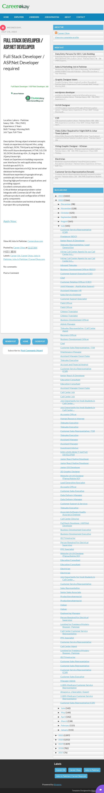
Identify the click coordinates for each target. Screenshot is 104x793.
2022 (60, 200)
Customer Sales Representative (74, 661)
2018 (60, 748)
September (66, 217)
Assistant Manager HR (71, 290)
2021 (60, 735)
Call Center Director (69, 518)
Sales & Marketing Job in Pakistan (71, 66)
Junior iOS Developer (70, 467)
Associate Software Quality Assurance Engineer (73, 513)
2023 (60, 196)
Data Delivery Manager (71, 495)
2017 (60, 752)
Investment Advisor (69, 448)
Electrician (60, 159)
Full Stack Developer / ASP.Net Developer (23, 44)
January (64, 730)
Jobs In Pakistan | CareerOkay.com (28, 259)
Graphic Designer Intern (66, 79)
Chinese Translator (69, 311)
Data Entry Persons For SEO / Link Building (75, 54)
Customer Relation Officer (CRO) (75, 282)
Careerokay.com (35, 241)
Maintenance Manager (71, 352)
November (66, 208)
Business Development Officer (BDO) (77, 269)
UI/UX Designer (62, 105)
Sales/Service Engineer (70, 294)
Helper (63, 605)
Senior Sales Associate (70, 592)
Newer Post (10, 341)
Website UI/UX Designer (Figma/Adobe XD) (72, 476)
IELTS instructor (67, 538)
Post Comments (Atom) (32, 350)
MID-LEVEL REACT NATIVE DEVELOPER (74, 453)
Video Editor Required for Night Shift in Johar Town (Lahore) (76, 132)
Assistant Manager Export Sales (75, 356)
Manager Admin (67, 680)
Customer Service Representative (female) (74, 171)
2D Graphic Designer (70, 471)
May (63, 712)
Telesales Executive (69, 360)
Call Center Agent (68, 646)
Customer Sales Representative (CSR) (77, 702)
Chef (62, 277)
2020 (60, 739)
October (65, 212)
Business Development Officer (74, 319)
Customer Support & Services (73, 503)
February (65, 725)
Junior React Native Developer (74, 459)
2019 (60, 744)
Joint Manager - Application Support (77, 286)
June (63, 708)
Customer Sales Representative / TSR (77, 347)
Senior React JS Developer (72, 240)
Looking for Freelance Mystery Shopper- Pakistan (74, 625)
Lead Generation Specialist (72, 482)
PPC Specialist (67, 549)
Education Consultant (70, 379)
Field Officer (66, 303)
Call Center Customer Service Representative (74, 632)
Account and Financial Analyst (74, 364)
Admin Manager (67, 324)
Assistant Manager (69, 439)
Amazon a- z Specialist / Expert (74, 692)
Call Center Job (67, 392)
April (63, 716)
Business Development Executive (75, 529)
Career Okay (27, 255)
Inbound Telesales (68, 265)
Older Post (40, 341)
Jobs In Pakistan (92, 770)
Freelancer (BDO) (68, 236)
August (64, 221)
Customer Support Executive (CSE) (76, 273)
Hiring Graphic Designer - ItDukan (71, 146)
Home (25, 341)
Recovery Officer (68, 335)
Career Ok (15, 255)
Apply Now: (10, 221)
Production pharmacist (71, 596)
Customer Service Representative (75, 584)
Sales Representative (70, 588)
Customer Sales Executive (72, 491)
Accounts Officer (68, 414)
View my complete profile (67, 37)
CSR (57, 118)
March (64, 721)
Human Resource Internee (72, 418)
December (66, 204)
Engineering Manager (70, 613)
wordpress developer (65, 92)
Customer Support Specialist (73, 298)
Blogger (57, 784)
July (63, 226)
